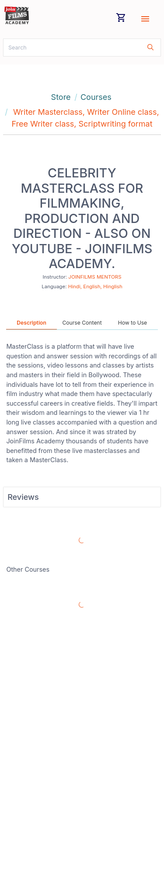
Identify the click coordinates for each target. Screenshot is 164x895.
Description (31, 322)
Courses (96, 97)
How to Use (132, 322)
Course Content (81, 322)
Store (61, 97)
